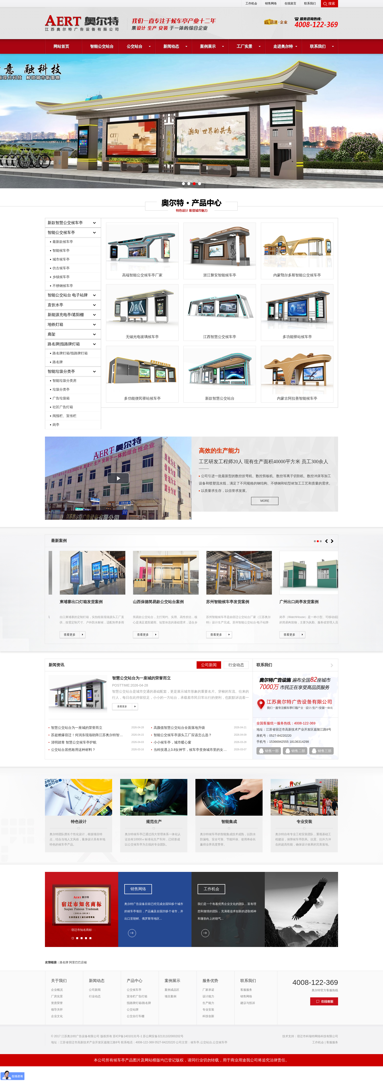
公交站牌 (132, 1009)
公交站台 (134, 46)
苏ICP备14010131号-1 (127, 1036)
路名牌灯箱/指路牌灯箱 (70, 353)
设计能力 (208, 996)
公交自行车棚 (135, 1016)
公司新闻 (209, 665)
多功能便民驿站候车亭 (142, 398)
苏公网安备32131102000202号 (163, 1036)
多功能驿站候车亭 (297, 337)
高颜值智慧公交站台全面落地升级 (179, 728)
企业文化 (57, 1016)
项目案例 (170, 996)
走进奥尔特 (283, 46)
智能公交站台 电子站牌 (68, 295)
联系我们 (310, 3)
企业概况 (57, 989)
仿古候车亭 (61, 268)
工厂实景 (244, 46)
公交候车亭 (134, 989)
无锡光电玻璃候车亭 (142, 337)
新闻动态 (171, 46)
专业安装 (208, 1009)
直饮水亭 (55, 305)
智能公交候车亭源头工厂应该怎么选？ (183, 735)
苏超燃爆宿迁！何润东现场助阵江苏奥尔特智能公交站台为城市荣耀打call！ (108, 735)
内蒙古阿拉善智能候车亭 (297, 398)
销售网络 (271, 3)
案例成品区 (172, 989)
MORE (264, 501)
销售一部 (272, 751)
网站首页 (61, 46)
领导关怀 (57, 1009)
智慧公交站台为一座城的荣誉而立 (141, 678)
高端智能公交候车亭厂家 (142, 275)
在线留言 (290, 3)
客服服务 (246, 989)
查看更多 (122, 706)
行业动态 (236, 665)
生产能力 (208, 1003)
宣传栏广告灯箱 (137, 996)
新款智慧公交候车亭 (65, 223)
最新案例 (59, 541)
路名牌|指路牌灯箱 (64, 344)
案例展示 (208, 46)
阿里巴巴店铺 (78, 962)
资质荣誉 (57, 1003)
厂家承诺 (208, 989)
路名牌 (58, 362)
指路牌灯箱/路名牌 (139, 1003)
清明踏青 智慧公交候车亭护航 (73, 742)
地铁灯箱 (55, 324)
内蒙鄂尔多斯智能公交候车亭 (297, 275)
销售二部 (298, 751)
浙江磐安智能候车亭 (219, 275)
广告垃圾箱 (61, 398)
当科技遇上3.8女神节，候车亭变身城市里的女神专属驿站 (197, 750)
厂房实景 (57, 996)
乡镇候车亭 (61, 277)
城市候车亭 (61, 259)
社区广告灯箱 (63, 407)
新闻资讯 (56, 665)
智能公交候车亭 (61, 232)
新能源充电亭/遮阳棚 (66, 315)
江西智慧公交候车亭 (219, 337)
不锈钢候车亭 (63, 286)
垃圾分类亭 (61, 389)
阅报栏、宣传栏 (64, 416)
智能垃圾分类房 (64, 381)
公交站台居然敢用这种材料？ (73, 750)
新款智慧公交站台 (219, 398)
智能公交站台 (102, 46)
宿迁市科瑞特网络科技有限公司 (317, 1036)
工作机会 (251, 3)
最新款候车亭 (63, 242)
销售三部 (324, 751)
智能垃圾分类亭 (61, 371)
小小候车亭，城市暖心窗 (172, 742)
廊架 (51, 334)
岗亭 (56, 425)
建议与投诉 (247, 1003)
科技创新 (208, 1016)
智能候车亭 (61, 250)
